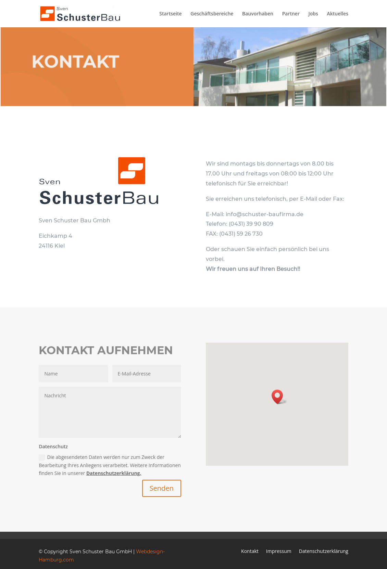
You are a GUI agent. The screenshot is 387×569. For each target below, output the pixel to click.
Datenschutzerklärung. (113, 473)
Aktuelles (337, 14)
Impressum (278, 551)
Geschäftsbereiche (211, 14)
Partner (291, 14)
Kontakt (250, 551)
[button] (279, 396)
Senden (162, 488)
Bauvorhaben (257, 14)
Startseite (170, 14)
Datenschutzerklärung (323, 551)
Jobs (313, 14)
